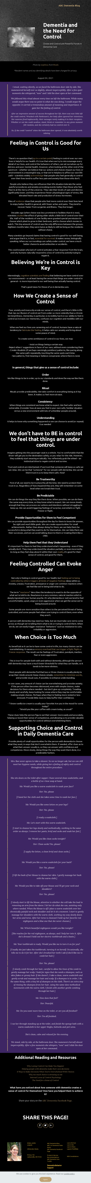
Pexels (55, 65)
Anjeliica (44, 65)
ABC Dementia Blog (69, 5)
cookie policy (69, 1181)
